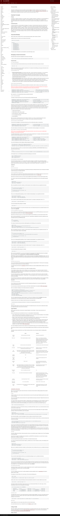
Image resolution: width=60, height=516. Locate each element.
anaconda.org (41, 471)
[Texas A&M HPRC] (1, 1)
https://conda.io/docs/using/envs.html (29, 509)
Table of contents (53, 6)
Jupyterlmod (23, 265)
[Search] (55, 1)
